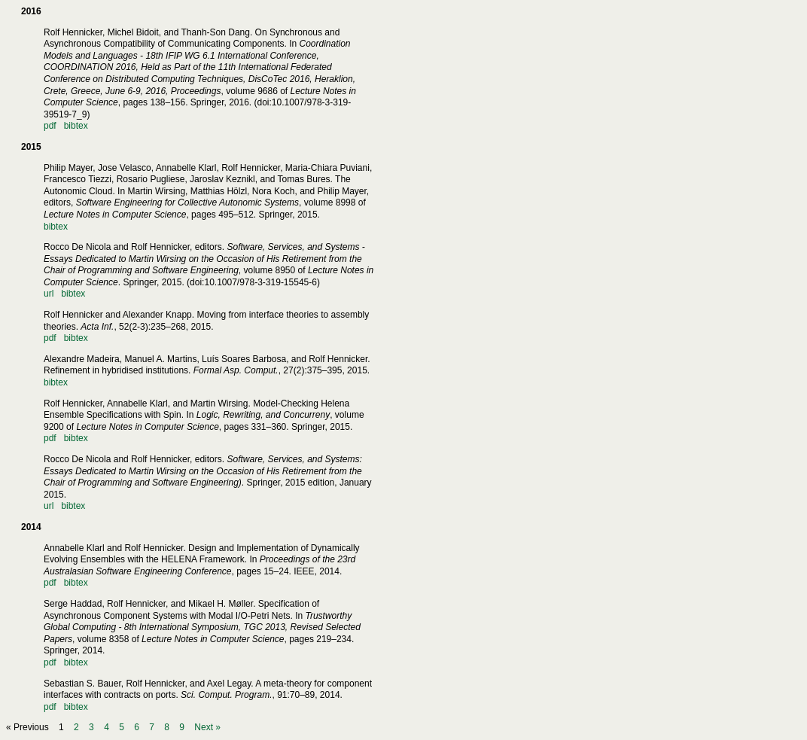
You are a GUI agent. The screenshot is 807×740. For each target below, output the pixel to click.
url (48, 293)
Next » (207, 727)
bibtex (76, 125)
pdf (50, 125)
